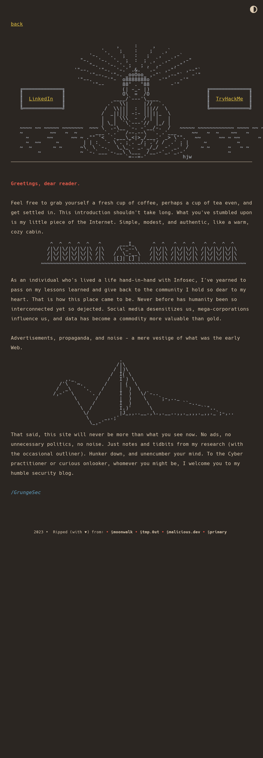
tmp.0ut (150, 532)
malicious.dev (184, 532)
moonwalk (123, 532)
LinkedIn (41, 99)
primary (218, 532)
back (17, 24)
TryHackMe (229, 99)
